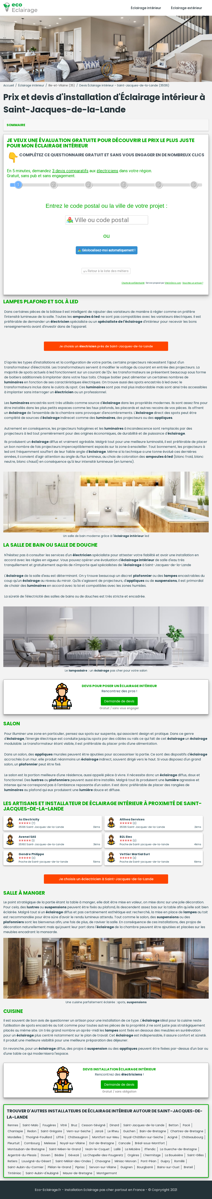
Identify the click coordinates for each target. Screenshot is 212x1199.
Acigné (172, 1137)
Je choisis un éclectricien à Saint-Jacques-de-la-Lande (106, 879)
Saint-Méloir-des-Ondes (73, 1161)
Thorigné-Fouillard (39, 1137)
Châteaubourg (192, 1137)
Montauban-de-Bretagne (26, 1149)
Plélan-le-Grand (59, 1167)
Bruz (74, 1125)
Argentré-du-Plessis (22, 1155)
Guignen (126, 1167)
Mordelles (14, 1137)
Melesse (50, 1143)
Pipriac (80, 1167)
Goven (45, 1155)
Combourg (32, 1143)
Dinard (114, 1125)
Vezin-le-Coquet (97, 1149)
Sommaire (16, 125)
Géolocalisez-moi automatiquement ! (106, 250)
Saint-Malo (30, 1125)
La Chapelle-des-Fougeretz (103, 1155)
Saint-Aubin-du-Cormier (25, 1167)
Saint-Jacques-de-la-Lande (143, 1125)
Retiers (12, 1161)
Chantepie (15, 1131)
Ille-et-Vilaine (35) (61, 85)
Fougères (49, 1125)
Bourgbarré (145, 1167)
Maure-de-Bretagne (77, 1173)
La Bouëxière (174, 1155)
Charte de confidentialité (133, 283)
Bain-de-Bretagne (153, 1131)
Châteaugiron (78, 1137)
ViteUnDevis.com (173, 283)
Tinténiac (14, 1173)
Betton (173, 1125)
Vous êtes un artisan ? (192, 283)
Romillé (179, 1161)
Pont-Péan (148, 1161)
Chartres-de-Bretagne (186, 1131)
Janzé (99, 1131)
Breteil (188, 1167)
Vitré (63, 1125)
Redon (31, 1131)
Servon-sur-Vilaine (102, 1167)
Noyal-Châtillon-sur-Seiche (143, 1137)
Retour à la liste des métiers (106, 271)
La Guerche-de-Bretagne (178, 1149)
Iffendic (150, 1149)
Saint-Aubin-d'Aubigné (42, 1173)
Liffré (60, 1137)
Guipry (165, 1161)
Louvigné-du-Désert (36, 1161)
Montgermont (107, 1173)
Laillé (117, 1149)
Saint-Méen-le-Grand (65, 1149)
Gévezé (73, 1155)
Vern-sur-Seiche (78, 1131)
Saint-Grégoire (51, 1131)
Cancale (124, 1143)
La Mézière (132, 1149)
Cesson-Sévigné (93, 1125)
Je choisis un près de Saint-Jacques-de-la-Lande (106, 346)
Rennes (13, 1125)
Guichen (129, 1131)
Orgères (133, 1155)
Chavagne (102, 1161)
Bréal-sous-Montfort (150, 1143)
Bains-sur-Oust (168, 1167)
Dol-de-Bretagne (101, 1143)
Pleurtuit (14, 1143)
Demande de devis (119, 701)
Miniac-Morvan (125, 1161)
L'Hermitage (152, 1155)
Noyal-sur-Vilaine (72, 1143)
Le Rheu (113, 1131)
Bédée (59, 1155)
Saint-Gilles (195, 1155)
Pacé (186, 1125)
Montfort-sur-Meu (105, 1137)
